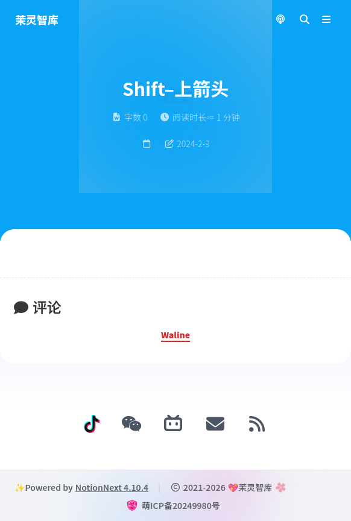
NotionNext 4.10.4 (111, 487)
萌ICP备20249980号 (181, 505)
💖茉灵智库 (250, 487)
